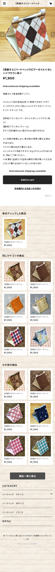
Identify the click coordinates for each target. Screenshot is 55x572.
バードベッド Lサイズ (12, 512)
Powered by (27, 544)
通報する (48, 196)
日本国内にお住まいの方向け (27, 188)
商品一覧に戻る (27, 476)
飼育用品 (6, 521)
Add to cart (27, 179)
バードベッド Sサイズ (12, 494)
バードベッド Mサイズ (13, 503)
